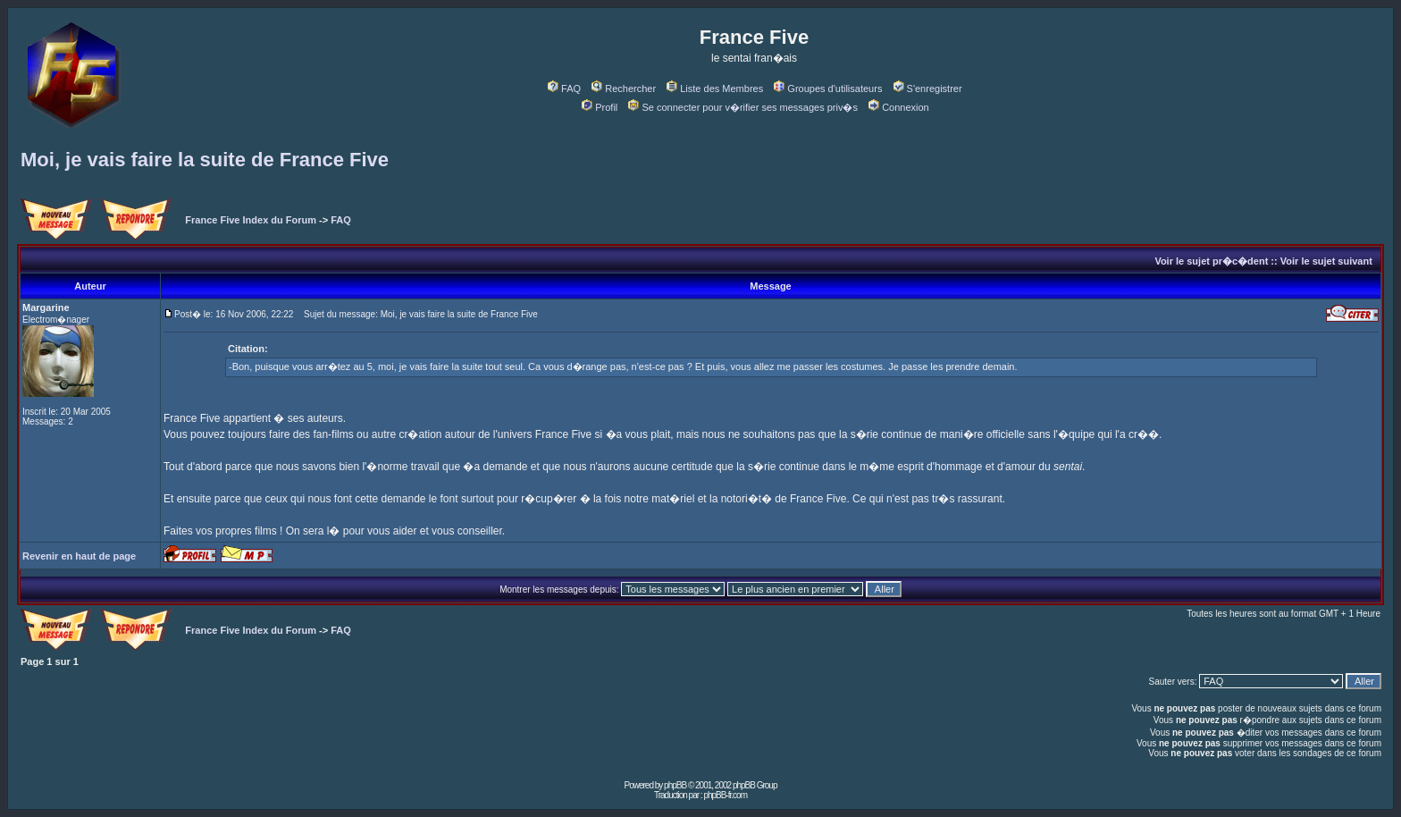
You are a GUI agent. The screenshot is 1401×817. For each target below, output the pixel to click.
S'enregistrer (927, 88)
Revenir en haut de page (79, 556)
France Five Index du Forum (250, 220)
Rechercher (623, 88)
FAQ (564, 88)
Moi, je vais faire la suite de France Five (205, 159)
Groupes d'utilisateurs (828, 88)
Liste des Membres (715, 88)
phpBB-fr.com (725, 795)
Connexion (898, 107)
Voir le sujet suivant (1326, 261)
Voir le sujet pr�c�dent (1211, 261)
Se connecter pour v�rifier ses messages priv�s (742, 107)
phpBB (675, 785)
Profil (599, 107)
